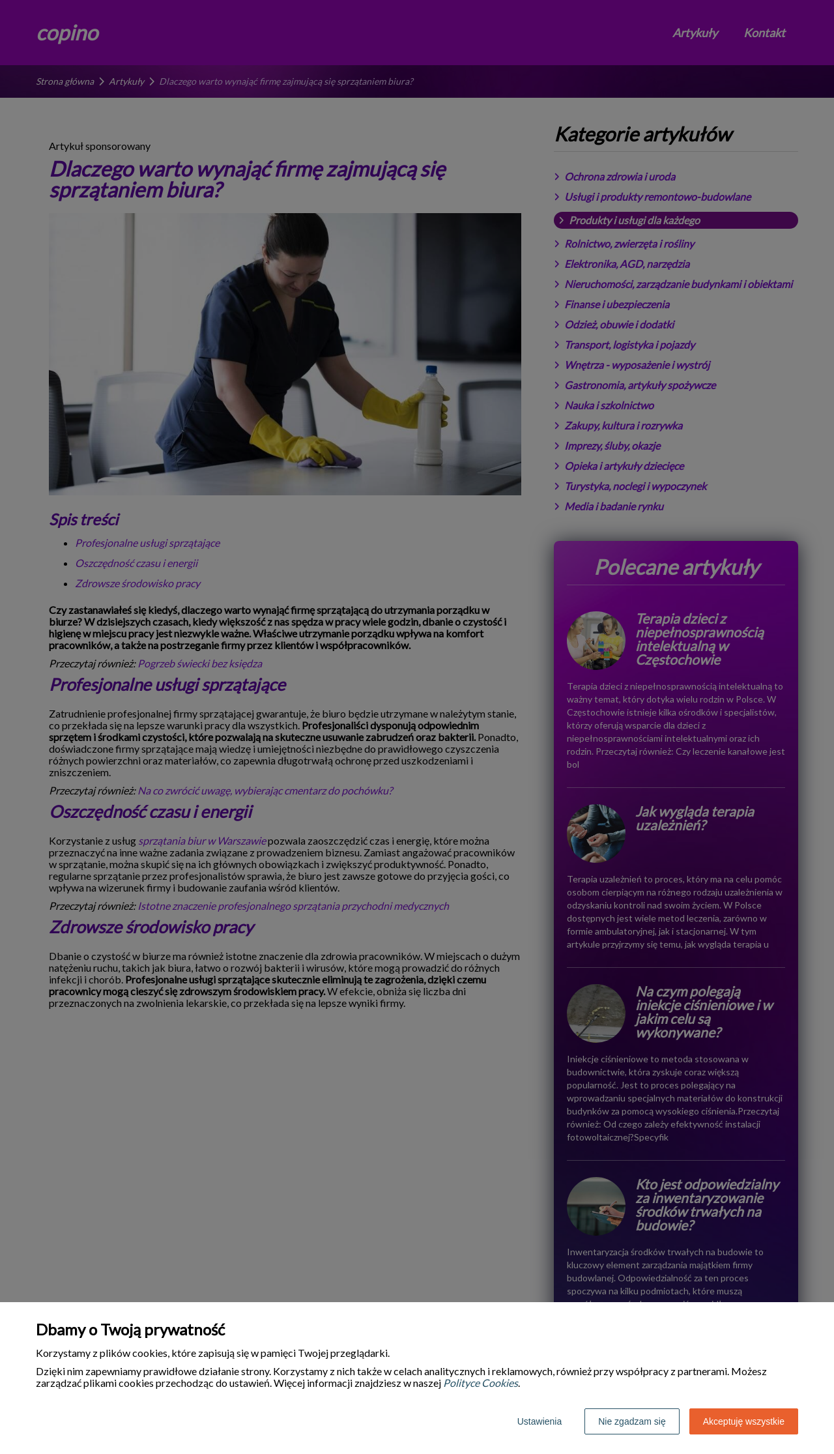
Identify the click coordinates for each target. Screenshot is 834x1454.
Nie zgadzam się (632, 1421)
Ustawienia (539, 1421)
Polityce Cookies (480, 1382)
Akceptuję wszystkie (743, 1421)
